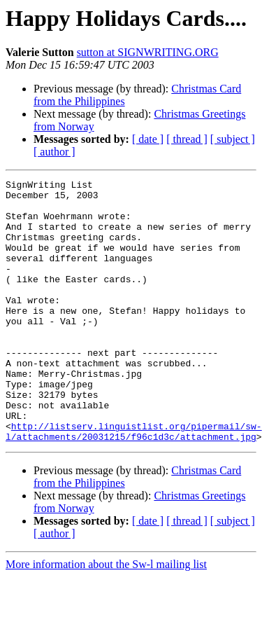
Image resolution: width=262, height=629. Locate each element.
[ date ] (147, 139)
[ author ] (54, 152)
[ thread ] (187, 139)
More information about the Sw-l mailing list (106, 617)
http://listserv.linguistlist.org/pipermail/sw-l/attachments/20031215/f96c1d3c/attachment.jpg (134, 482)
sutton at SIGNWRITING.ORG (148, 52)
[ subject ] (232, 139)
